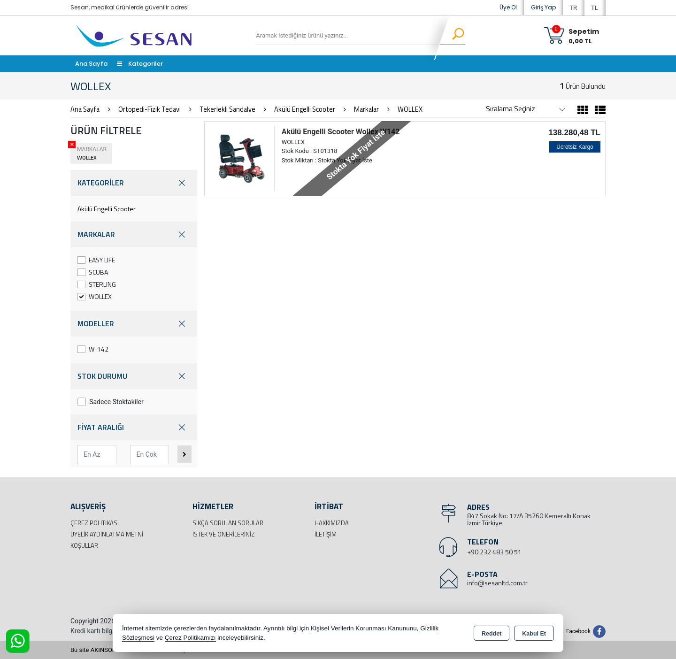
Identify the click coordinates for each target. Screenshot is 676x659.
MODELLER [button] (133, 323)
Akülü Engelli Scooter (106, 209)
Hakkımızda (332, 523)
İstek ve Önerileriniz (223, 534)
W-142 (92, 349)
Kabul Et (534, 633)
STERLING (96, 284)
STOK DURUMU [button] (133, 376)
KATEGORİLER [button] (133, 183)
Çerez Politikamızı (190, 637)
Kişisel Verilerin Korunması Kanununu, (365, 628)
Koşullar (84, 545)
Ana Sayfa (91, 63)
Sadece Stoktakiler (110, 402)
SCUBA (92, 272)
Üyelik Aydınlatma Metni (106, 534)
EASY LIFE (96, 260)
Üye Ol (508, 7)
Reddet (491, 633)
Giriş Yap (543, 7)
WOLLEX (94, 296)
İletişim (326, 534)
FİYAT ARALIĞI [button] (133, 427)
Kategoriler (140, 63)
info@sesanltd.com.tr (497, 583)
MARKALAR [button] (133, 234)
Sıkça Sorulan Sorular (227, 523)
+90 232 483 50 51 (494, 552)
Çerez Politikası (94, 523)
